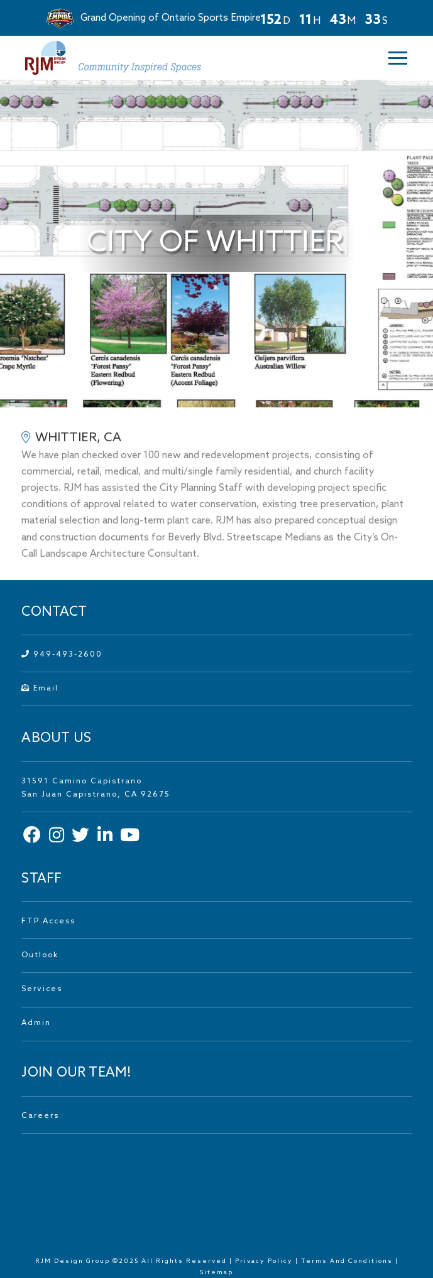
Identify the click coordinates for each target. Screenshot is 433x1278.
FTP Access (48, 921)
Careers (40, 1116)
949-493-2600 (61, 654)
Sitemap (216, 1272)
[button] (396, 58)
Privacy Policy (264, 1261)
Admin (36, 1023)
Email (39, 688)
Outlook (39, 955)
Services (41, 989)
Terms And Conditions (348, 1261)
